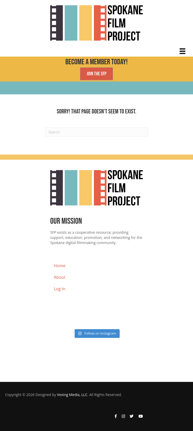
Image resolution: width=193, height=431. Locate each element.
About (59, 277)
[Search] (96, 132)
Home (59, 265)
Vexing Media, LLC (72, 394)
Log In (59, 289)
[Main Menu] (182, 51)
